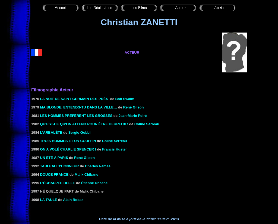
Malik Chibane (86, 174)
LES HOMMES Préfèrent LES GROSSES (75, 116)
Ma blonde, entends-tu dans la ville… (78, 107)
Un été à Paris (54, 158)
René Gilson (133, 107)
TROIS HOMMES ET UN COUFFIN (68, 141)
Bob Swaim (124, 99)
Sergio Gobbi (79, 132)
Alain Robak (73, 200)
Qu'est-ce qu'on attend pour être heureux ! (84, 124)
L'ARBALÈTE (51, 132)
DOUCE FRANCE (54, 174)
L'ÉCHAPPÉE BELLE (57, 183)
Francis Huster (114, 149)
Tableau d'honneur (59, 166)
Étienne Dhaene (94, 183)
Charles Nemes (97, 166)
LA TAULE (48, 200)
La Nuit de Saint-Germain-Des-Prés (74, 99)
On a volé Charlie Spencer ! (68, 149)
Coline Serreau (146, 124)
